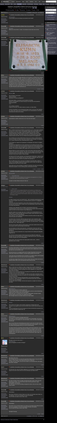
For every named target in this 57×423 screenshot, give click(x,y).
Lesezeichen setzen (4, 22)
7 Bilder (17, 10)
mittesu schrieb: (13, 188)
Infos (38, 10)
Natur (44, 4)
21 (38, 12)
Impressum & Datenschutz (5, 419)
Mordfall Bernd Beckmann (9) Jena (51, 48)
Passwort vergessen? (51, 17)
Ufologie (40, 4)
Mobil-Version (15, 419)
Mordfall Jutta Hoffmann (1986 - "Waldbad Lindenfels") (51, 34)
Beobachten (23, 10)
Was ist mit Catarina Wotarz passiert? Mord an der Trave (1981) (51, 44)
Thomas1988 (3, 26)
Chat (36, 1)
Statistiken (31, 1)
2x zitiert (34, 169)
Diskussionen (18, 1)
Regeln (11, 419)
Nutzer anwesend (51, 7)
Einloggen (51, 15)
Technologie (36, 4)
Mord (19, 7)
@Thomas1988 (12, 17)
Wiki (39, 1)
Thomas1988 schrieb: (14, 175)
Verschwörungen (30, 4)
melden (42, 24)
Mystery (15, 4)
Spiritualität (24, 4)
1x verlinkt (38, 169)
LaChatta (3, 91)
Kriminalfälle (19, 4)
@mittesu (10, 197)
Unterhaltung (52, 4)
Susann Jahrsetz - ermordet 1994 (51, 29)
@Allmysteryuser (12, 288)
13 (36, 12)
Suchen (34, 10)
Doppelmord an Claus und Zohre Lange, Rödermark (51, 52)
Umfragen (47, 4)
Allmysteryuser (4, 264)
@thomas (11, 93)
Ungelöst (22, 7)
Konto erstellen (51, 19)
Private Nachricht (4, 20)
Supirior (2, 367)
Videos (27, 1)
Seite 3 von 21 (4, 12)
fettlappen (3, 185)
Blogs (23, 1)
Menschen (2, 4)
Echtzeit (13, 1)
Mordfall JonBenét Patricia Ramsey (51, 25)
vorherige (29, 12)
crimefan (3, 14)
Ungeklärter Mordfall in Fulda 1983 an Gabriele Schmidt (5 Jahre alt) (51, 39)
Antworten (29, 10)
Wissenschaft (7, 4)
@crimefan (11, 28)
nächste (41, 12)
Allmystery (6, 1)
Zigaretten (25, 7)
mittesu (2, 75)
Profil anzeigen (3, 18)
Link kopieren (3, 21)
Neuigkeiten (44, 1)
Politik (12, 4)
